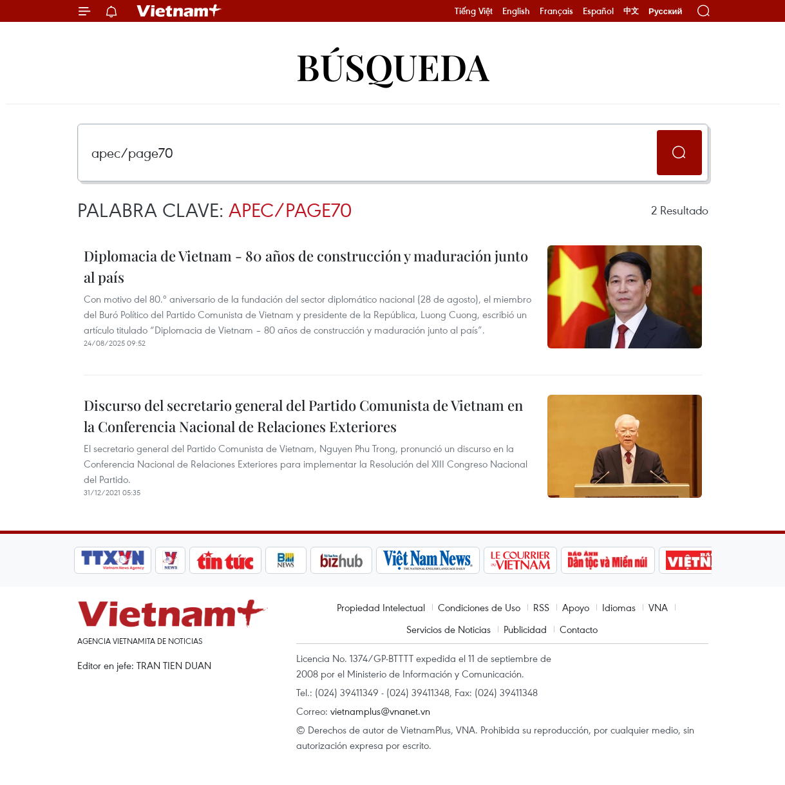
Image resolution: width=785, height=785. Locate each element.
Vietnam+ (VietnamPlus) (179, 11)
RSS (541, 607)
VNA (658, 607)
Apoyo (575, 607)
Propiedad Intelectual (381, 607)
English (516, 11)
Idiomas (619, 607)
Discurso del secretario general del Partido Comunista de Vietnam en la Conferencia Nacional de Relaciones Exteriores (303, 415)
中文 (631, 10)
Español (598, 11)
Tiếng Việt (474, 11)
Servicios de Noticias (448, 629)
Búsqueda (392, 66)
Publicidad (525, 629)
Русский (665, 11)
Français (556, 11)
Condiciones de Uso (479, 607)
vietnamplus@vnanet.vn (380, 711)
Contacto (579, 629)
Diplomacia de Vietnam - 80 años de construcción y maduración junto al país (306, 266)
